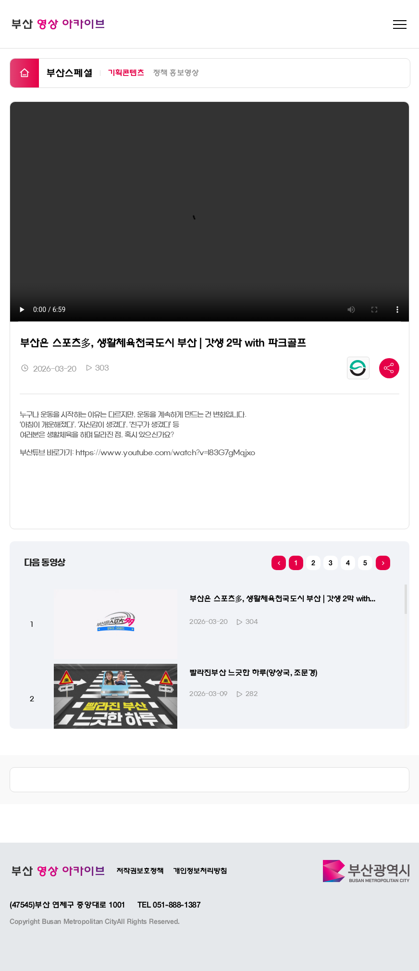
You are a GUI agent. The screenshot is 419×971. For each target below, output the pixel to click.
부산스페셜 (69, 73)
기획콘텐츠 (126, 72)
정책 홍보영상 (175, 72)
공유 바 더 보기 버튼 (389, 368)
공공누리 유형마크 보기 (358, 368)
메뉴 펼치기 (399, 24)
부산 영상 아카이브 (58, 24)
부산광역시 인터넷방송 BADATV (58, 871)
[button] (383, 563)
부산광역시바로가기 (366, 871)
